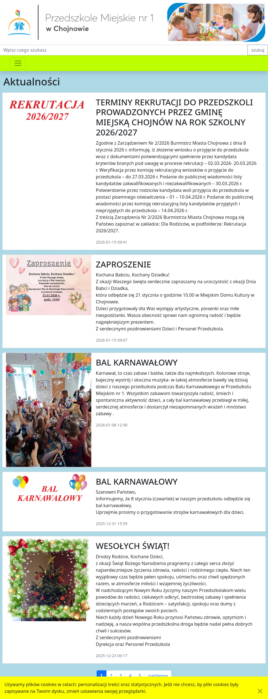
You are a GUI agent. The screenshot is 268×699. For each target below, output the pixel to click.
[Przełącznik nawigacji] (18, 63)
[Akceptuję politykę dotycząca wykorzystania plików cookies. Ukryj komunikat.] (260, 691)
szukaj (257, 50)
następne (158, 676)
